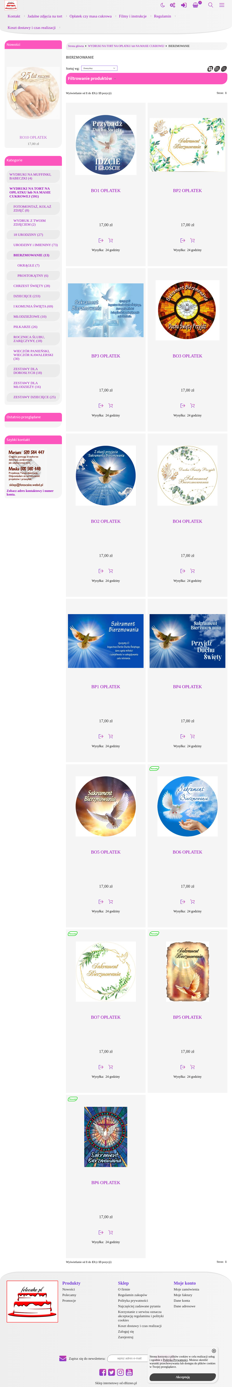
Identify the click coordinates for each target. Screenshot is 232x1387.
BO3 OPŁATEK (187, 355)
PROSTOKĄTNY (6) (32, 276)
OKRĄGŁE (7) (28, 265)
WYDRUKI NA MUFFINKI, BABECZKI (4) (30, 176)
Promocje (69, 1300)
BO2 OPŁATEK (106, 521)
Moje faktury (183, 1295)
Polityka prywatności (133, 1300)
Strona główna (76, 46)
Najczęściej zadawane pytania (139, 1306)
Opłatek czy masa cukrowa (91, 16)
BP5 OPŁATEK (187, 1017)
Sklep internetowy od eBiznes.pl (116, 1383)
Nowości (13, 44)
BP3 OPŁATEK (105, 355)
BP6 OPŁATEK (105, 1182)
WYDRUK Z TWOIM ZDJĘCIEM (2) (29, 222)
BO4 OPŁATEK (187, 521)
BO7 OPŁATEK (106, 1017)
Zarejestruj (125, 1337)
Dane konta (182, 1300)
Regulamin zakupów (132, 1295)
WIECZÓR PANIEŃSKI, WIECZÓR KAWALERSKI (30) (33, 355)
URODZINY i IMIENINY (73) (35, 245)
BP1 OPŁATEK (105, 686)
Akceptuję (183, 1377)
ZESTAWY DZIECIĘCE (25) (34, 397)
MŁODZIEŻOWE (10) (29, 316)
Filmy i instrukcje (133, 16)
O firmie (124, 1289)
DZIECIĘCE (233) (26, 296)
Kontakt (14, 16)
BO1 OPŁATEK (106, 190)
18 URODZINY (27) (28, 235)
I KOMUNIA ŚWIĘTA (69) (33, 306)
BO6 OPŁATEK (187, 852)
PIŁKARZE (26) (25, 327)
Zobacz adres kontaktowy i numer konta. (30, 492)
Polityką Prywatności (175, 1360)
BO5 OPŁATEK (106, 852)
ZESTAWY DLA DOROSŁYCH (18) (27, 371)
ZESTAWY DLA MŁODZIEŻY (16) (27, 385)
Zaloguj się (126, 1331)
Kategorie (15, 160)
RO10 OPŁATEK (33, 137)
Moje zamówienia (186, 1289)
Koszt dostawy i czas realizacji (32, 27)
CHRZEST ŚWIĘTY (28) (31, 286)
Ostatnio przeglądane (24, 417)
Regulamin (162, 16)
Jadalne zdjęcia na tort (45, 16)
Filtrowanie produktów (90, 78)
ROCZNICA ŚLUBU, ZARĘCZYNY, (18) (29, 339)
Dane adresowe (184, 1306)
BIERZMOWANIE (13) (31, 255)
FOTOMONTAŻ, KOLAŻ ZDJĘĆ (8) (32, 208)
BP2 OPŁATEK (187, 190)
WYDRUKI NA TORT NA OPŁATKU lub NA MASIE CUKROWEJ (126, 46)
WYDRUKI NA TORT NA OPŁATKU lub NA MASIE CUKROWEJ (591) (30, 192)
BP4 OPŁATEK (187, 686)
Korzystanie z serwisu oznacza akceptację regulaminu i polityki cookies (141, 1316)
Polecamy (69, 1295)
